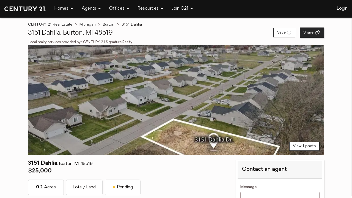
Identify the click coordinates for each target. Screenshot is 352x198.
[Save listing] (284, 32)
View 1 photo (304, 146)
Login (342, 8)
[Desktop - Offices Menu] (119, 8)
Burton (108, 25)
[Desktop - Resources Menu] (150, 8)
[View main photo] (176, 100)
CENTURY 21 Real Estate (50, 25)
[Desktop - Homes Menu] (63, 8)
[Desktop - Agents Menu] (91, 8)
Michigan (87, 25)
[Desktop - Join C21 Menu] (182, 8)
